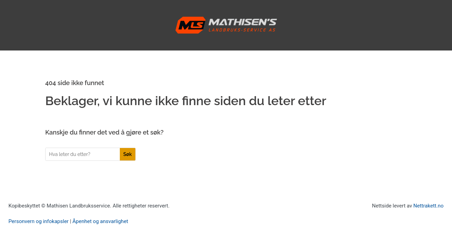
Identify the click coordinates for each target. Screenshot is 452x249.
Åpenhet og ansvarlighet (100, 221)
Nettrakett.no (428, 206)
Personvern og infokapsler (39, 221)
